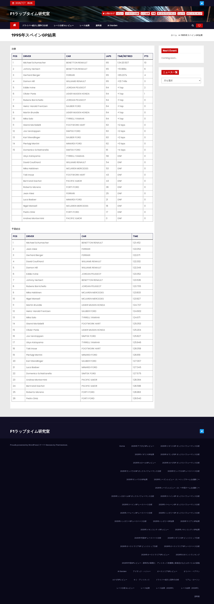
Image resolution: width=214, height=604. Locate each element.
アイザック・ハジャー (142, 571)
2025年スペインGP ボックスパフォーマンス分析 (180, 496)
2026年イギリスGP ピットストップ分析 (184, 538)
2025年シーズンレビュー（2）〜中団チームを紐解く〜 (177, 488)
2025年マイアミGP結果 (190, 521)
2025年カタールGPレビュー (144, 462)
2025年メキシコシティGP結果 (187, 529)
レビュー (120, 13)
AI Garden (113, 25)
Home (122, 446)
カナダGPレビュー (119, 579)
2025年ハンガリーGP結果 (163, 521)
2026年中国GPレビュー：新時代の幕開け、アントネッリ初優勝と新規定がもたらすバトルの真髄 (161, 563)
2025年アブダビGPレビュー (142, 446)
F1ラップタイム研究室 (30, 14)
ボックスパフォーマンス (166, 13)
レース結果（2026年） (190, 588)
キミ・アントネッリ (142, 579)
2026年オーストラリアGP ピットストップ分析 (139, 546)
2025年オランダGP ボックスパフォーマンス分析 (180, 454)
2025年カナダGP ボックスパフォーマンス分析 (181, 462)
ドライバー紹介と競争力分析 (35, 25)
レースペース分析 (132, 13)
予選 (153, 13)
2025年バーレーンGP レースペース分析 (136, 513)
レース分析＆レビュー (64, 25)
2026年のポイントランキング (188, 554)
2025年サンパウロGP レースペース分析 (184, 471)
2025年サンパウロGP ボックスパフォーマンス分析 (140, 471)
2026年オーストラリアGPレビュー (155, 554)
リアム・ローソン (192, 579)
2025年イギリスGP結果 (144, 454)
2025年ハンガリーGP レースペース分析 (131, 521)
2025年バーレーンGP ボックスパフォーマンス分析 (179, 504)
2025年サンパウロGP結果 (137, 479)
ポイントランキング (194, 13)
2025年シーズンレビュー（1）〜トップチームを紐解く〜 (177, 479)
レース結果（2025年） (165, 588)
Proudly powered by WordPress (24, 445)
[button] (193, 25)
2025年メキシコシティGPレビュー (155, 529)
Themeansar (61, 445)
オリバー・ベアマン (192, 571)
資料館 (99, 25)
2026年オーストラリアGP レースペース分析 (182, 546)
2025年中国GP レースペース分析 (147, 538)
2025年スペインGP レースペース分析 (137, 504)
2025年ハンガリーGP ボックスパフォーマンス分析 (179, 513)
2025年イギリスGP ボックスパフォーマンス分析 (180, 446)
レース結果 (145, 13)
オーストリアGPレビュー (167, 571)
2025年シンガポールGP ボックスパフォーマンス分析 (132, 496)
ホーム (174, 35)
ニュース (181, 13)
